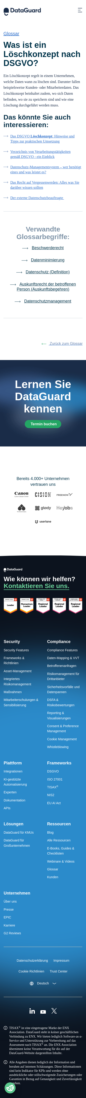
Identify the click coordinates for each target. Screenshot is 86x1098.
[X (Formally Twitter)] (54, 1011)
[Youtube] (43, 1011)
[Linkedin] (32, 1011)
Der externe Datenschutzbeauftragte (37, 198)
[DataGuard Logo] (22, 10)
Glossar (11, 33)
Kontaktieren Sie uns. (36, 585)
